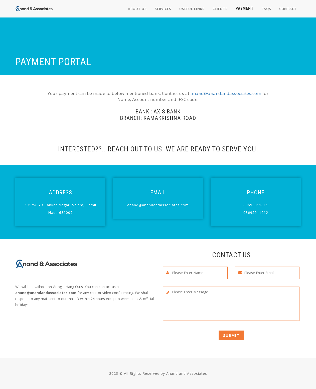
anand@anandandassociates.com (226, 93)
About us (137, 8)
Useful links (192, 8)
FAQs (266, 8)
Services (163, 8)
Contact (288, 8)
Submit (231, 335)
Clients (220, 8)
